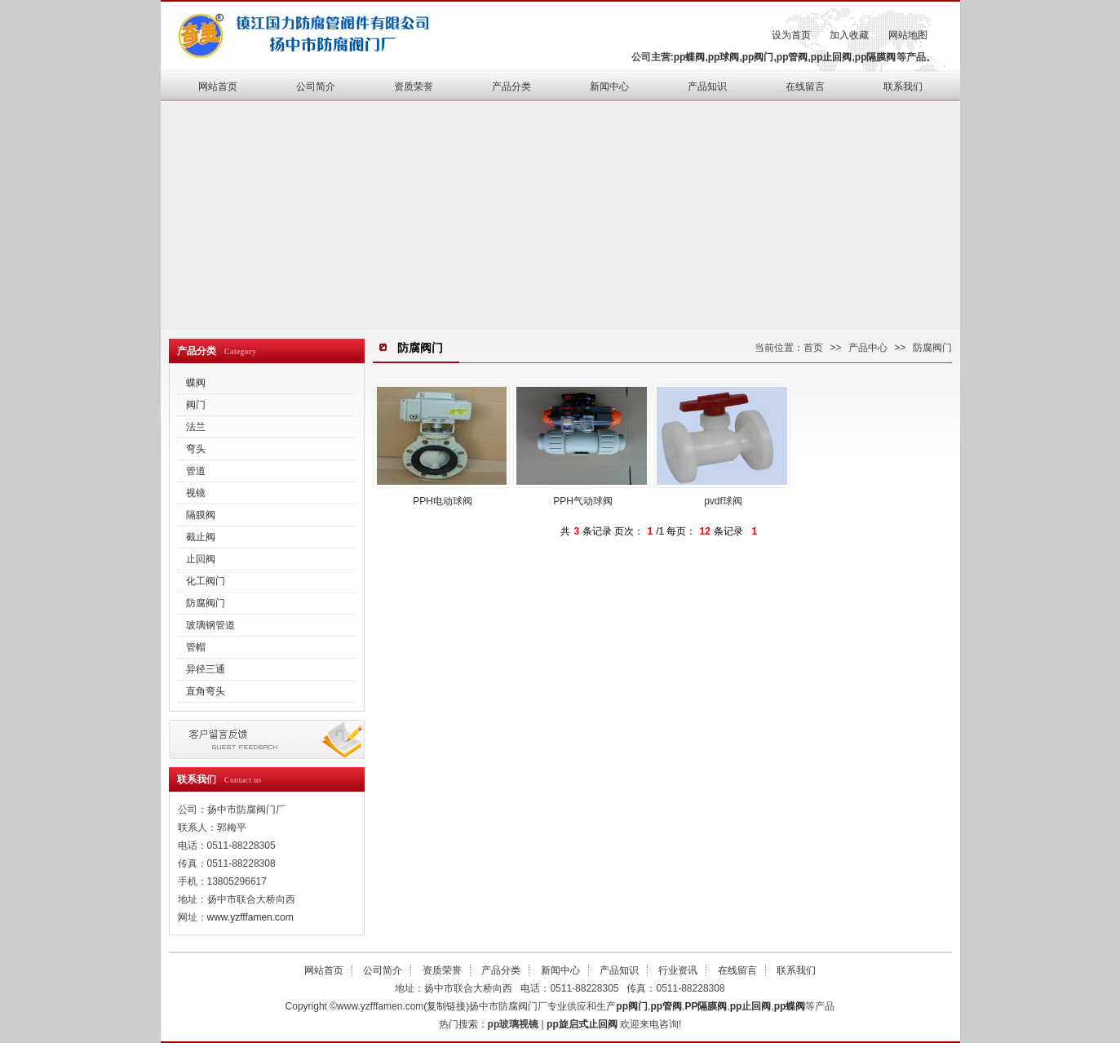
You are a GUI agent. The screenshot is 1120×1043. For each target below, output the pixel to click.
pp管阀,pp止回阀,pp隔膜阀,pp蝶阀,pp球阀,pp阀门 (311, 34)
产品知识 (707, 86)
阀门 (196, 405)
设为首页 (791, 35)
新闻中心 (609, 86)
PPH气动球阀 (581, 445)
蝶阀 (196, 382)
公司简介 (315, 86)
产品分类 (511, 86)
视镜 (196, 493)
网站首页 (217, 86)
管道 (196, 471)
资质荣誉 (413, 86)
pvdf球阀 (721, 445)
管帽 (196, 647)
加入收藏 (849, 35)
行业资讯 (677, 970)
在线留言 (805, 86)
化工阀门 (205, 581)
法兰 (196, 427)
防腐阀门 (205, 603)
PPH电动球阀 (441, 445)
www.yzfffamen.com (250, 917)
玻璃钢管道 (210, 625)
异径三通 (205, 669)
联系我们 (903, 86)
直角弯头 (205, 691)
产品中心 (868, 347)
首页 (813, 347)
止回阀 (200, 559)
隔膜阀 (200, 515)
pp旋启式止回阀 (582, 1024)
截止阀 (200, 537)
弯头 (196, 449)
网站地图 (907, 35)
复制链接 (446, 1006)
